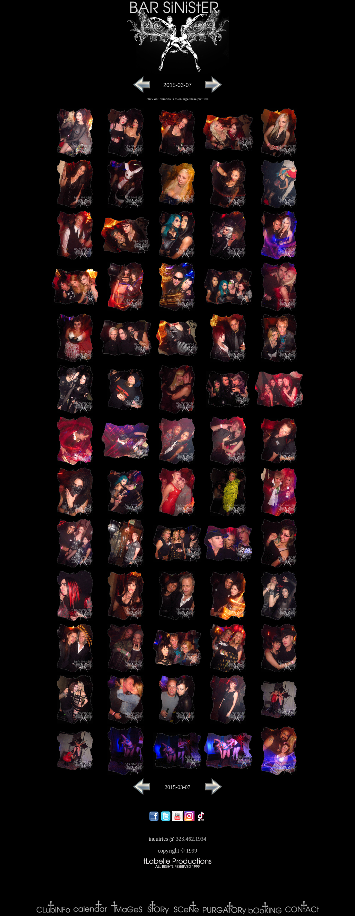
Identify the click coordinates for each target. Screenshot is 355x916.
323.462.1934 (191, 839)
